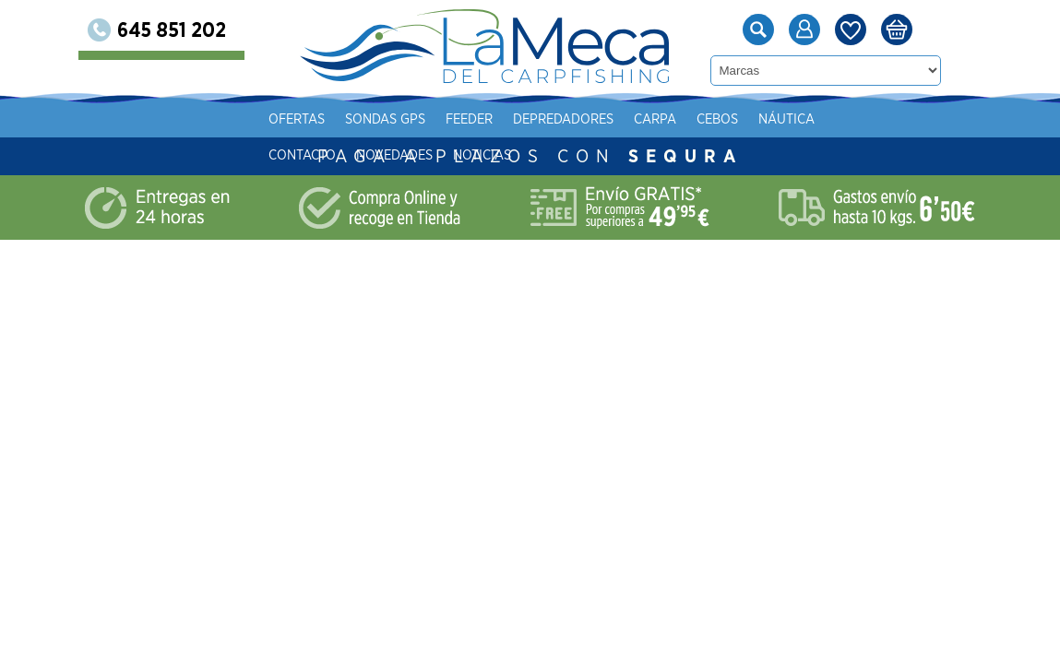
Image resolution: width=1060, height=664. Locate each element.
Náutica (786, 119)
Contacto (302, 155)
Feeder (469, 119)
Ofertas (296, 119)
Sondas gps (385, 119)
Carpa (655, 119)
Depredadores (563, 119)
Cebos (717, 119)
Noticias (482, 155)
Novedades (394, 155)
